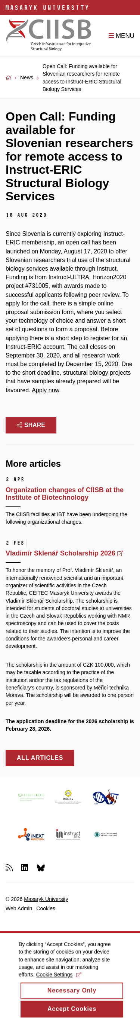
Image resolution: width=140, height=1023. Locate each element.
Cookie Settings (58, 982)
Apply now (45, 390)
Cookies (45, 908)
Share (31, 425)
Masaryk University (46, 899)
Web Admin (19, 908)
